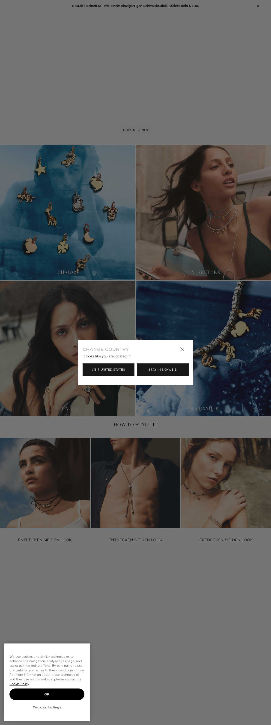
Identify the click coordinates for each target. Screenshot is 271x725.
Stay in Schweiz (163, 369)
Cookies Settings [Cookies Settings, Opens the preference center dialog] (47, 707)
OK (47, 694)
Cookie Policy (19, 684)
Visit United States (108, 369)
